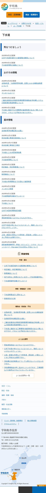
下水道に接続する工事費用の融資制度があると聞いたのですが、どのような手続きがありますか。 (22, 111)
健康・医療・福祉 (8, 395)
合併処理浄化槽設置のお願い (12, 131)
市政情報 (5, 414)
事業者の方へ (6, 409)
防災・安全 (5, 390)
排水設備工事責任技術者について (14, 138)
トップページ (12, 23)
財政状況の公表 (10, 298)
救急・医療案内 (32, 15)
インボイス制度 (7, 189)
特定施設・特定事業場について (13, 167)
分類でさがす (26, 23)
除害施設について (8, 174)
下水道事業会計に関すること (14, 295)
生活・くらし (6, 386)
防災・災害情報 (14, 15)
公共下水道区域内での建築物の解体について (18, 58)
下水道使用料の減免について (12, 65)
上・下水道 (17, 26)
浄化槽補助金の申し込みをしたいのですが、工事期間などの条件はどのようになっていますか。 (23, 369)
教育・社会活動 (7, 404)
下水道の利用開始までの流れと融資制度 (16, 181)
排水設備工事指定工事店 (11, 145)
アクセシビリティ (10, 424)
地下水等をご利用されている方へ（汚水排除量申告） (23, 277)
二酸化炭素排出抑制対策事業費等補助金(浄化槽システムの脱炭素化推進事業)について (22, 101)
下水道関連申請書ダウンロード (13, 196)
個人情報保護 (32, 420)
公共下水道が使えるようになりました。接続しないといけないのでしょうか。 (22, 226)
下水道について (7, 203)
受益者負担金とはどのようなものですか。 (17, 218)
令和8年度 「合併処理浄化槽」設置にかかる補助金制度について (22, 84)
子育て (4, 400)
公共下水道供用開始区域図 (11, 211)
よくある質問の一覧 (23, 375)
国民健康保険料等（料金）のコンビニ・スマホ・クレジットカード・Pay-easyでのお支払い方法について (22, 246)
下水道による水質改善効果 (11, 152)
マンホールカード (8, 93)
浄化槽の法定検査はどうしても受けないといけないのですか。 (23, 362)
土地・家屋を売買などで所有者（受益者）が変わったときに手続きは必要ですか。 (22, 236)
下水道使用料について (10, 160)
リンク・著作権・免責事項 (13, 420)
